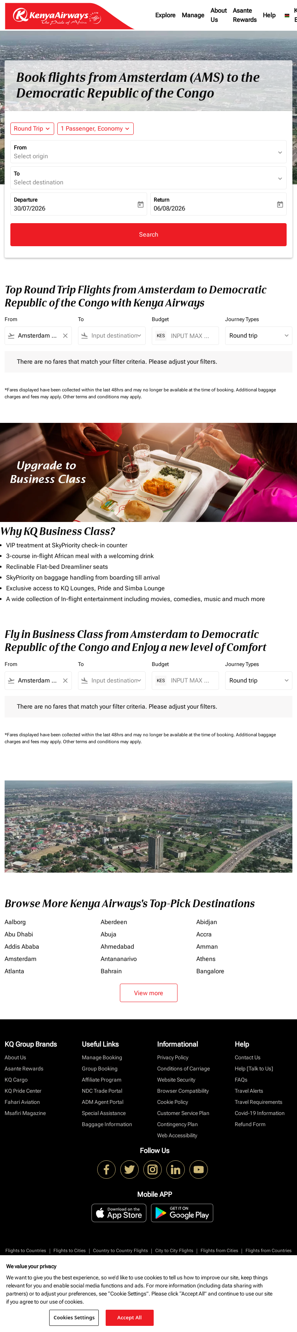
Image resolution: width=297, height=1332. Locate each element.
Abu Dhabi (19, 934)
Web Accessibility (177, 1135)
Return (161, 200)
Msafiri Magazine (25, 1113)
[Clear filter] (64, 336)
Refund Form (250, 1124)
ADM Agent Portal (102, 1102)
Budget (160, 319)
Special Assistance (104, 1113)
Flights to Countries (25, 1250)
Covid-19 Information (260, 1113)
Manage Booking (102, 1057)
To (17, 174)
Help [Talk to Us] (254, 1068)
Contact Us (247, 1057)
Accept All (129, 1317)
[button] (95, 129)
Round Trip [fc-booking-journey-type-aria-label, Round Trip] (28, 128)
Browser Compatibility (183, 1091)
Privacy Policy (172, 1057)
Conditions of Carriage (183, 1068)
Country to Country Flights (120, 1250)
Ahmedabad (117, 946)
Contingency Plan (177, 1124)
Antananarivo (119, 959)
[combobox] (38, 335)
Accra (204, 934)
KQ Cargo (16, 1080)
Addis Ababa (22, 946)
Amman (207, 946)
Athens (206, 959)
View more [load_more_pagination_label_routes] (148, 993)
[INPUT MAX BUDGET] (191, 336)
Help (269, 15)
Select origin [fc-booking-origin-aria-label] (31, 156)
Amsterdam (21, 959)
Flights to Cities (69, 1250)
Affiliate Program (101, 1080)
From (20, 147)
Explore (165, 15)
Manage (193, 15)
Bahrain (111, 971)
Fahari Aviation (22, 1102)
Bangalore (210, 971)
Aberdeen (114, 922)
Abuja (108, 934)
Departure (25, 200)
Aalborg (15, 922)
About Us (219, 15)
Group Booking (100, 1068)
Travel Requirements (258, 1102)
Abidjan (206, 922)
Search (148, 234)
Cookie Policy (172, 1102)
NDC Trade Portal (102, 1091)
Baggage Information (107, 1124)
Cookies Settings (74, 1317)
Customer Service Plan (183, 1113)
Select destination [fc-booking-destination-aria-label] (38, 182)
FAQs (241, 1080)
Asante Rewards (245, 15)
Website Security (176, 1080)
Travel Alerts (249, 1091)
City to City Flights (174, 1250)
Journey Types (242, 319)
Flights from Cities (219, 1250)
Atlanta (14, 971)
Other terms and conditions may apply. (102, 396)
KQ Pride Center (23, 1091)
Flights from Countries (269, 1250)
